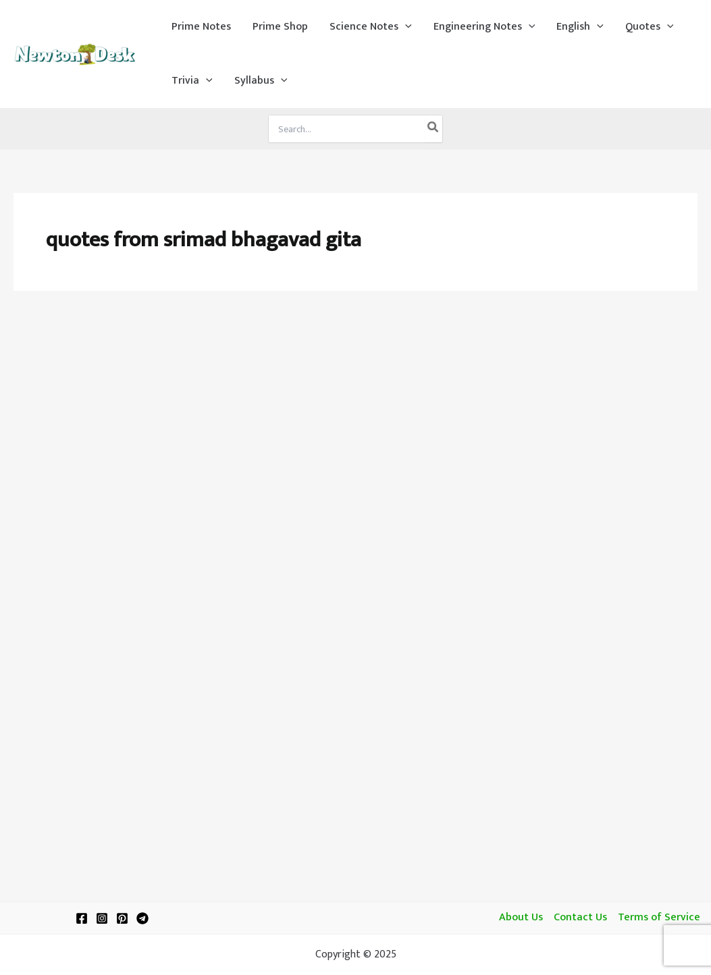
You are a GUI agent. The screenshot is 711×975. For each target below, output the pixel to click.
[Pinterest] (122, 918)
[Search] (433, 128)
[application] (405, 27)
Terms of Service (659, 917)
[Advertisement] (355, 406)
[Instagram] (102, 918)
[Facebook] (82, 918)
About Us (521, 917)
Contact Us (580, 917)
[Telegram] (142, 918)
